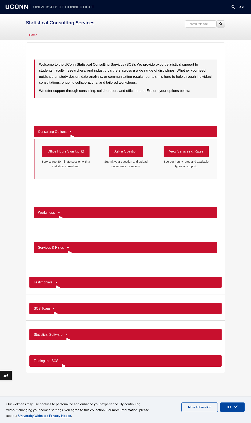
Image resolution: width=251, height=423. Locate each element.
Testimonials (47, 284)
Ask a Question (126, 151)
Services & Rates (55, 249)
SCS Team (46, 310)
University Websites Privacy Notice (44, 416)
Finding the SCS (50, 363)
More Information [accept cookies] (199, 407)
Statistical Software (52, 336)
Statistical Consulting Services (60, 23)
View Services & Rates (186, 151)
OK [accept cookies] (232, 407)
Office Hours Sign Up (65, 151)
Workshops (50, 214)
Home (33, 35)
